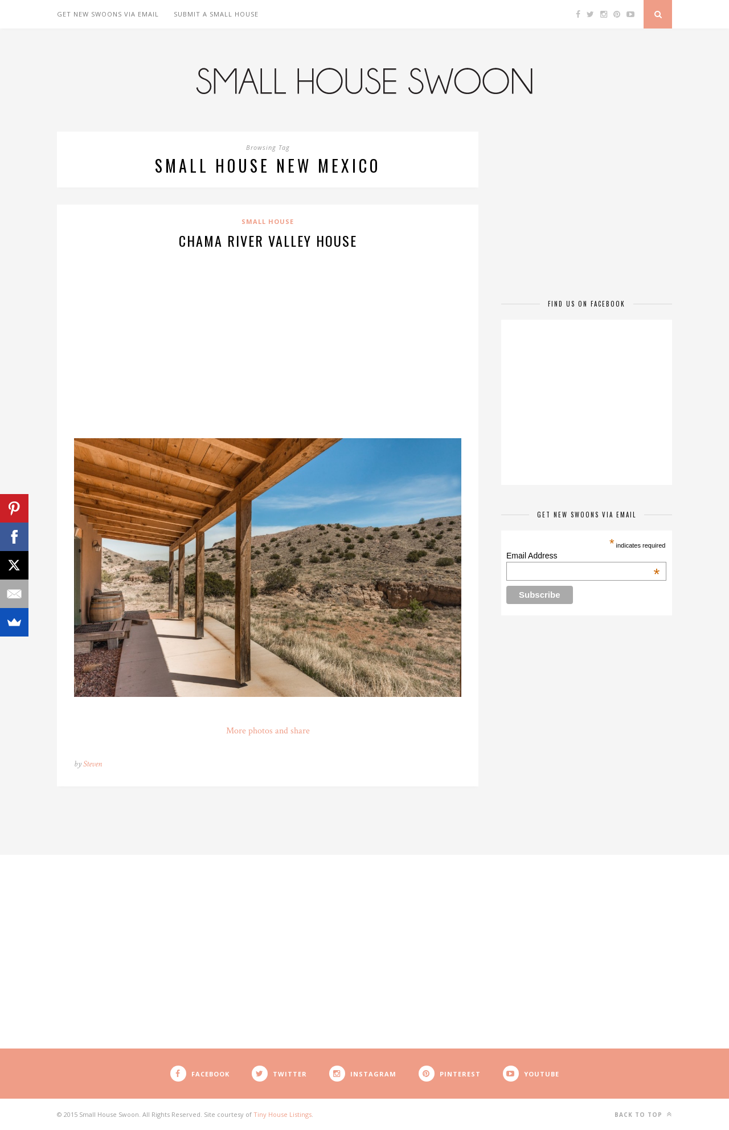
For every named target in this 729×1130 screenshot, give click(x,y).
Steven (92, 763)
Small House (267, 221)
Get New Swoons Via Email (108, 14)
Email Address (583, 555)
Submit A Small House (216, 14)
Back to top (643, 1114)
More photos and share (268, 731)
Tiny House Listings (282, 1114)
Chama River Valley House (268, 240)
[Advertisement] (267, 342)
